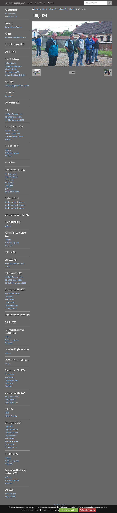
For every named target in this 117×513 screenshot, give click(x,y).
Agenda (51, 3)
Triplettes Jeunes (11, 433)
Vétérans (8, 386)
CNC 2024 (9, 409)
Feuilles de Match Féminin (14, 208)
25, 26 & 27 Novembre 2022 (15, 283)
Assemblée (9, 81)
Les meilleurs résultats (13, 27)
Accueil (36, 9)
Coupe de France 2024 (14, 126)
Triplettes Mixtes (11, 177)
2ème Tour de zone (12, 134)
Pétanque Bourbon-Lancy (15, 3)
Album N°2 (63, 9)
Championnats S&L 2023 (15, 170)
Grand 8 (8, 139)
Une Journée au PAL (12, 72)
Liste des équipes (12, 153)
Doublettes (9, 183)
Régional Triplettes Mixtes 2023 (15, 234)
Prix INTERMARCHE (13, 222)
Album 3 (72, 9)
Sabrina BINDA (10, 63)
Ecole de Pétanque (12, 59)
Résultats (9, 156)
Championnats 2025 (13, 422)
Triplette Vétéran (11, 430)
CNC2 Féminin (10, 497)
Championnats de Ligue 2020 (17, 214)
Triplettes (9, 186)
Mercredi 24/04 (11, 69)
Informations (10, 162)
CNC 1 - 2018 (10, 51)
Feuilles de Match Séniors (14, 202)
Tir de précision (11, 174)
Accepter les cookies (68, 510)
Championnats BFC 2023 (15, 289)
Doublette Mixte (11, 441)
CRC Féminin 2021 (12, 102)
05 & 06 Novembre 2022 (14, 120)
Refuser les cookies (87, 510)
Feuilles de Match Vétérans (15, 205)
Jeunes (7, 189)
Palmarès (8, 23)
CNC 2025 (9, 489)
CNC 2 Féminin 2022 (13, 273)
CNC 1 (7, 110)
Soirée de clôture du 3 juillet (15, 75)
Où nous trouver (11, 17)
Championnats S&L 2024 (15, 370)
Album (44, 9)
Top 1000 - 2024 (12, 146)
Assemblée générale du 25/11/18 (17, 86)
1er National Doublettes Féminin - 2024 (14, 331)
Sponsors (8, 96)
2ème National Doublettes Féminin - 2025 (15, 471)
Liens (30, 3)
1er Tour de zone (11, 131)
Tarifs (7, 267)
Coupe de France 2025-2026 (17, 359)
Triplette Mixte (11, 400)
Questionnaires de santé (14, 264)
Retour (72, 72)
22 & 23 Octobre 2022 (13, 117)
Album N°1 (53, 9)
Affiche (8, 150)
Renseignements (11, 9)
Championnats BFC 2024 (15, 392)
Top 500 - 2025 (11, 453)
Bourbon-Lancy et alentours (15, 38)
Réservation (39, 3)
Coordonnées (10, 14)
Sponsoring (9, 92)
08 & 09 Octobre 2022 (13, 114)
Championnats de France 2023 (17, 314)
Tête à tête (9, 180)
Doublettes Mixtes (12, 192)
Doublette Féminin (12, 397)
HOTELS (8, 33)
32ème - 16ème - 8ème (14, 136)
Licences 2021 (11, 259)
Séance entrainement (13, 66)
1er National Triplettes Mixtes (17, 349)
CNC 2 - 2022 (10, 322)
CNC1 (7, 413)
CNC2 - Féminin (11, 416)
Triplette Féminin (11, 403)
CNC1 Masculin (10, 494)
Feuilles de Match (12, 198)
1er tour (8, 364)
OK (109, 3)
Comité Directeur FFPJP (14, 44)
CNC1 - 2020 (10, 252)
